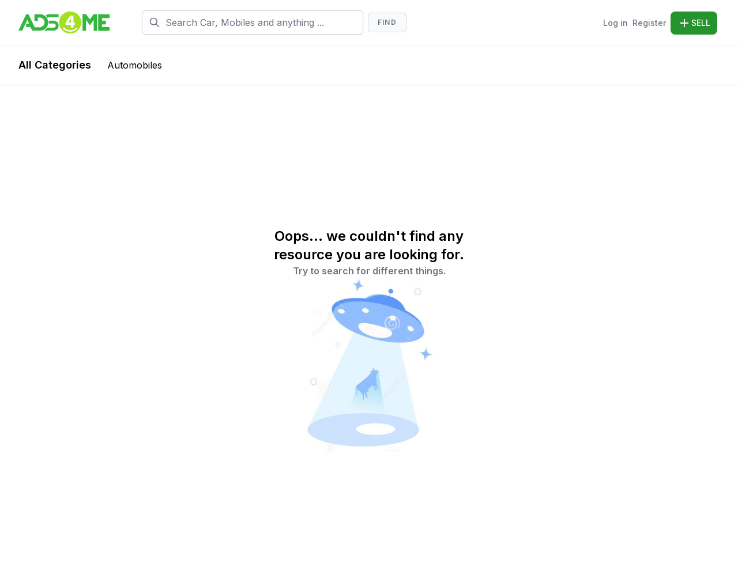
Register (649, 23)
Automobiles (134, 65)
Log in (615, 23)
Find (387, 22)
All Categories (54, 65)
